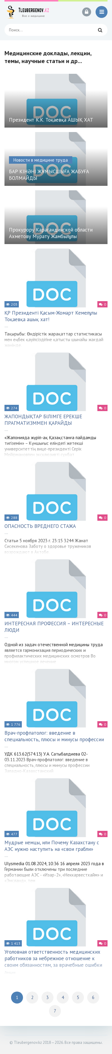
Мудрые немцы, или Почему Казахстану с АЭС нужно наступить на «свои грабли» (51, 845)
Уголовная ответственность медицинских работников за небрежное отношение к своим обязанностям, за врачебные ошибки (53, 958)
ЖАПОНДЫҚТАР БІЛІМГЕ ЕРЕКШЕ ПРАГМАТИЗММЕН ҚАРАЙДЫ (43, 419)
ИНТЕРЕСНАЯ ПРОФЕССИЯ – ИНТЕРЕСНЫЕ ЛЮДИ (54, 626)
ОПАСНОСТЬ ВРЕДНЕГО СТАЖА (40, 526)
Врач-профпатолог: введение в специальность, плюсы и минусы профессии (54, 736)
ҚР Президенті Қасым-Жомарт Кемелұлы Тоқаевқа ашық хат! (50, 316)
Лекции (10, 972)
